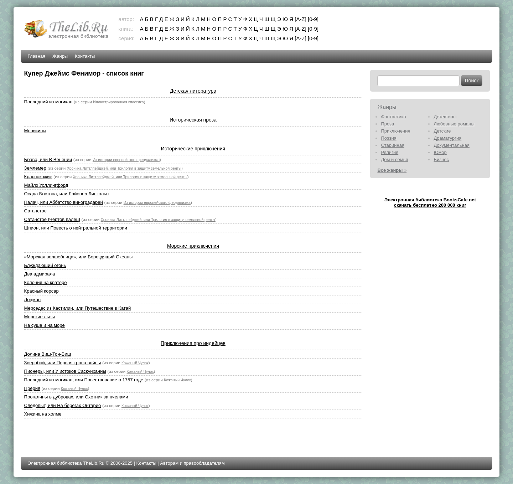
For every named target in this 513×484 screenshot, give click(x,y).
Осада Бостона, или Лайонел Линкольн (66, 193)
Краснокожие (38, 176)
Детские (442, 131)
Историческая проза (193, 120)
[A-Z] (300, 19)
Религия (389, 152)
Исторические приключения (193, 148)
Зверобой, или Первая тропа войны (62, 362)
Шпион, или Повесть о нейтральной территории (75, 228)
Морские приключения (193, 246)
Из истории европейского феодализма (126, 160)
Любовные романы (454, 124)
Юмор (440, 152)
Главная (36, 56)
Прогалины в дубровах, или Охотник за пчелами (76, 397)
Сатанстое (35, 210)
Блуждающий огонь (45, 265)
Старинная (392, 145)
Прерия (32, 388)
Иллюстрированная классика (118, 102)
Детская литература (193, 91)
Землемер (35, 168)
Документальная (452, 145)
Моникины (35, 130)
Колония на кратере (45, 282)
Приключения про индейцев (193, 343)
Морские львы (39, 316)
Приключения (395, 131)
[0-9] (313, 19)
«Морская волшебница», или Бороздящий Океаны (78, 256)
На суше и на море (44, 325)
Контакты (85, 56)
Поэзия (388, 138)
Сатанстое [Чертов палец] (52, 219)
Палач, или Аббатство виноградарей (63, 202)
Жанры (60, 56)
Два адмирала (39, 274)
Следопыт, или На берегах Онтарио (62, 405)
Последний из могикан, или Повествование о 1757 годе (84, 379)
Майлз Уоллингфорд (46, 185)
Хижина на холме (43, 414)
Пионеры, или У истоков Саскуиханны (65, 371)
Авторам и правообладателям (192, 463)
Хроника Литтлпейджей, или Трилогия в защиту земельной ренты (124, 168)
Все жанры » (391, 170)
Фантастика (393, 116)
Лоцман (32, 299)
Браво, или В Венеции (48, 159)
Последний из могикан (48, 101)
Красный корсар (41, 291)
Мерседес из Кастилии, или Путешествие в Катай (77, 308)
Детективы (445, 116)
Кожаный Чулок (135, 363)
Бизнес (441, 159)
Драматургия (447, 138)
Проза (387, 124)
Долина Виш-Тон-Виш (47, 354)
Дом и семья (394, 159)
